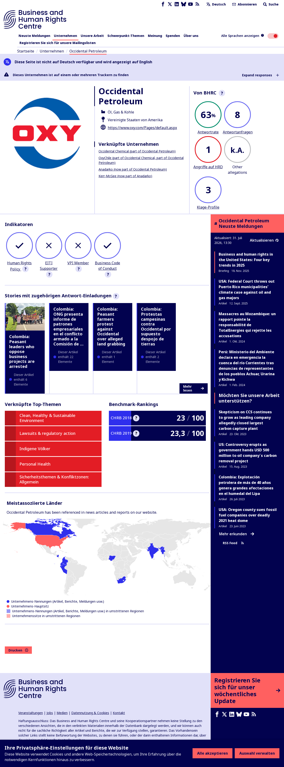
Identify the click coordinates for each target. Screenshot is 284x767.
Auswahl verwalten (257, 753)
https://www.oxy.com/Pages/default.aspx (142, 127)
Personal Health (34, 464)
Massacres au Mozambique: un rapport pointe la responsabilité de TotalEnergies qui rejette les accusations (247, 324)
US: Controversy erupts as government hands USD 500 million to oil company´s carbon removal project (248, 453)
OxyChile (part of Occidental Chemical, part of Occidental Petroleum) (141, 160)
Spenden (173, 35)
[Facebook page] (163, 4)
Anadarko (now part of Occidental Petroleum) (133, 169)
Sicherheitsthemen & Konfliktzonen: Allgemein (54, 479)
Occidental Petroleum (88, 51)
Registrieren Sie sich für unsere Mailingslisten (57, 43)
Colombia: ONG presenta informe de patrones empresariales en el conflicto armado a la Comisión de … (68, 326)
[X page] (170, 4)
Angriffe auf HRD (208, 166)
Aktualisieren (264, 240)
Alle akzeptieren (212, 753)
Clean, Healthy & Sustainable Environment (47, 418)
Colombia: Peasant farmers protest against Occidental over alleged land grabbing (111, 326)
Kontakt (119, 713)
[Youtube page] (190, 4)
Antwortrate (208, 132)
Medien (62, 713)
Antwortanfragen (238, 132)
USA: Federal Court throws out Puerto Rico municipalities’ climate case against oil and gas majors (247, 289)
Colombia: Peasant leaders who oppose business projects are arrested (22, 351)
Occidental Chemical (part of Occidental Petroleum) (137, 151)
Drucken (18, 650)
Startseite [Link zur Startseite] (25, 51)
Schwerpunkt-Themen (126, 35)
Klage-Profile (208, 207)
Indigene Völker (34, 448)
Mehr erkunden (236, 533)
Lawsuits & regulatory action (47, 433)
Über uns (191, 35)
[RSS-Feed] (197, 4)
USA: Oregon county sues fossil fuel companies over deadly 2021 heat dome (248, 515)
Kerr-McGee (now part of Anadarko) (125, 176)
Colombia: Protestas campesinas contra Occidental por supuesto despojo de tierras (156, 326)
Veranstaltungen (30, 713)
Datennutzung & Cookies (90, 713)
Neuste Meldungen (34, 35)
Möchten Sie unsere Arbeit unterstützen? (249, 398)
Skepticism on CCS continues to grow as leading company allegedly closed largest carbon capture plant (245, 420)
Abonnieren (244, 4)
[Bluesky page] (183, 4)
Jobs (50, 713)
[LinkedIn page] (176, 4)
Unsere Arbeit (92, 35)
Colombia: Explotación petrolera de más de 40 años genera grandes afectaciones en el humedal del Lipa (246, 485)
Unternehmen (65, 35)
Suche (270, 4)
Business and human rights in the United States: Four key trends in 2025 (246, 260)
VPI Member (78, 262)
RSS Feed (233, 543)
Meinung (155, 35)
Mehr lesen (193, 388)
